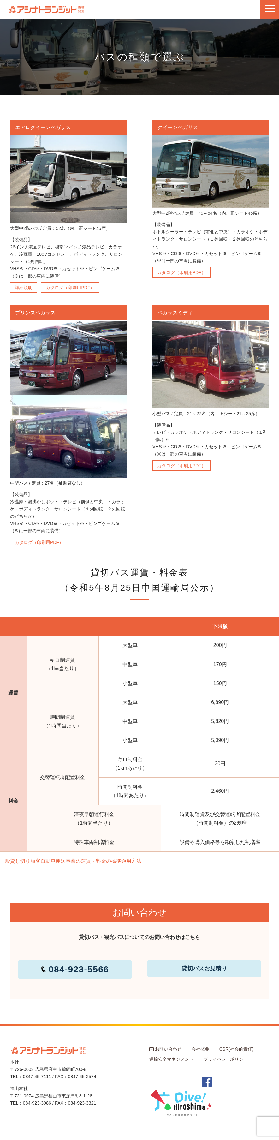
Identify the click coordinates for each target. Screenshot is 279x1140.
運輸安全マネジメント (171, 1058)
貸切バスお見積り (204, 969)
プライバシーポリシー (226, 1058)
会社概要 (200, 1049)
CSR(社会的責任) (236, 1049)
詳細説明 (24, 287)
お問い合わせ (165, 1049)
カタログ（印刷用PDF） (70, 287)
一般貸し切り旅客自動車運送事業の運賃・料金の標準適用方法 (70, 861)
